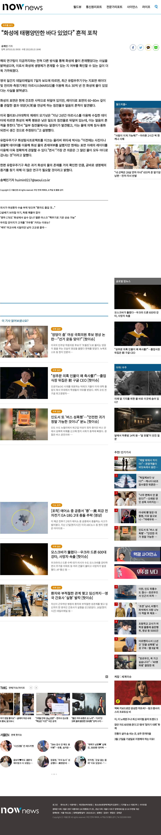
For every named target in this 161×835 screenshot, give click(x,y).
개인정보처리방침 (85, 804)
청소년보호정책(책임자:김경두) (107, 804)
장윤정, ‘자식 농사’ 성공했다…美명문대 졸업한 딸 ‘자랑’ (60, 763)
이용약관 (73, 804)
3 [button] (56, 774)
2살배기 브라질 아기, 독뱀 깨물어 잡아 (20, 212)
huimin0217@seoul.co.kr (32, 180)
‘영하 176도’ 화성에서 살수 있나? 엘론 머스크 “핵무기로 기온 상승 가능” (38, 217)
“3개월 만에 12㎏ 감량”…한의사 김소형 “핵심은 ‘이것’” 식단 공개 (87, 720)
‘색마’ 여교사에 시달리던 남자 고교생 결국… (23, 227)
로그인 (55, 804)
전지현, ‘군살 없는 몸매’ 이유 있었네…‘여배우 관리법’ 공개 (97, 763)
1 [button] (52, 774)
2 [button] (54, 774)
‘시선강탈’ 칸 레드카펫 (23, 746)
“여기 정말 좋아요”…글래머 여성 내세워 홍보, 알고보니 (51, 720)
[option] (52, 708)
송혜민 (4, 46)
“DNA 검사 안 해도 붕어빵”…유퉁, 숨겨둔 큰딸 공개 (60, 747)
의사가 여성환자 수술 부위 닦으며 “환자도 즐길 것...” (27, 207)
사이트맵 (143, 804)
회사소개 (63, 804)
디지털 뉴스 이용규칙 (129, 804)
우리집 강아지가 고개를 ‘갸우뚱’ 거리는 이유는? (25, 222)
